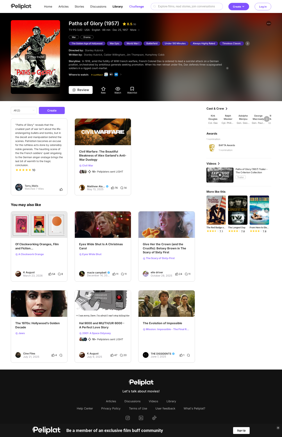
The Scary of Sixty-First (159, 258)
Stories (79, 6)
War (74, 37)
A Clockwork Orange (29, 254)
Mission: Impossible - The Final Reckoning (166, 329)
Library (118, 6)
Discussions (98, 6)
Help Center (85, 408)
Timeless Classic (234, 43)
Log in (263, 6)
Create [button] (239, 6)
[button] (268, 23)
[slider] (23, 170)
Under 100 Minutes (177, 43)
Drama (87, 37)
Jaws (20, 333)
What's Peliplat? (194, 408)
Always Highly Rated (206, 43)
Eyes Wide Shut (90, 254)
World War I (135, 43)
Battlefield (154, 43)
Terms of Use (138, 408)
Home (48, 6)
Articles (63, 6)
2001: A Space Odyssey (95, 333)
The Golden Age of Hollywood (88, 43)
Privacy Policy (110, 408)
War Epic (117, 43)
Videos (153, 401)
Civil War (86, 165)
